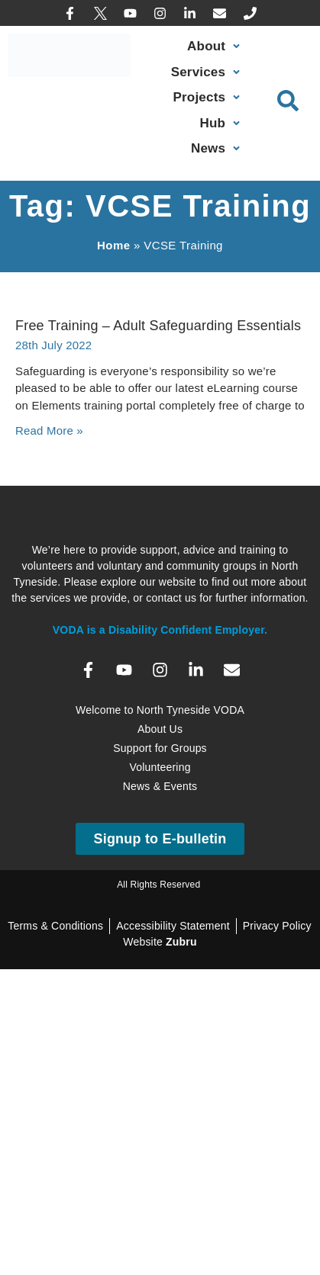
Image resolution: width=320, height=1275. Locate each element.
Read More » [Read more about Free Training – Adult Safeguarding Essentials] (49, 430)
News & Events (160, 786)
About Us (160, 729)
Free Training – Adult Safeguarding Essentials (158, 325)
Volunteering (159, 767)
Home (113, 245)
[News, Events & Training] (217, 149)
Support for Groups (160, 748)
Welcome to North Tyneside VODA (160, 710)
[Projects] (208, 98)
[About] (215, 46)
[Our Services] (207, 72)
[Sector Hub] (222, 123)
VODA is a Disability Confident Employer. (160, 630)
